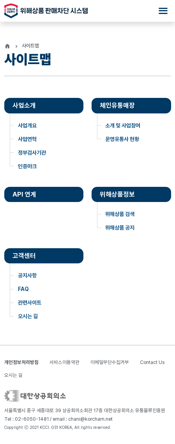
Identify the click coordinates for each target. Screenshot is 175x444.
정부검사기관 (32, 153)
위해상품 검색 (119, 214)
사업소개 (24, 105)
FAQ (23, 289)
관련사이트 (29, 302)
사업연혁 (27, 139)
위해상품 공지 (119, 228)
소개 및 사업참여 (122, 125)
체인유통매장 (117, 105)
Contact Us (152, 362)
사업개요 (27, 125)
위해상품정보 (117, 194)
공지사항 (27, 275)
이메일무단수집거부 (109, 362)
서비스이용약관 (64, 362)
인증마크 (27, 166)
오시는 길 (28, 316)
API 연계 (24, 194)
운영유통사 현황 (122, 139)
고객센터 (24, 255)
